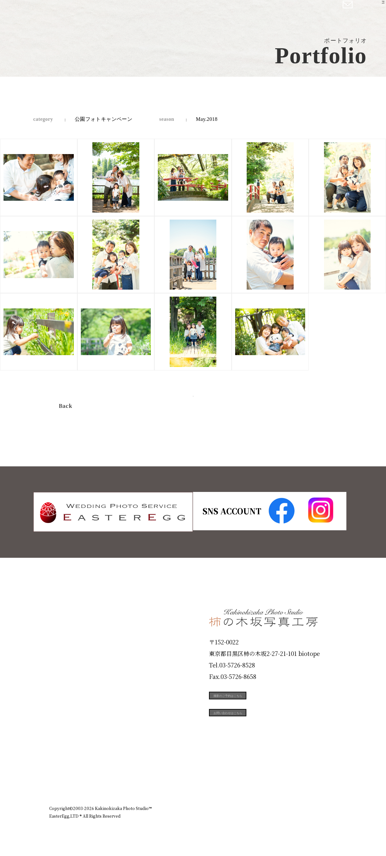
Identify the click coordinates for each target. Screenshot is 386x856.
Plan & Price (75, 615)
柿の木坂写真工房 (58, 12)
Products (67, 661)
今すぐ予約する (193, 404)
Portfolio (67, 684)
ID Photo (67, 638)
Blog (59, 753)
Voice (60, 730)
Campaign (70, 707)
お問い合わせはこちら (257, 729)
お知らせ (281, 780)
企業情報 (251, 780)
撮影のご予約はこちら (257, 700)
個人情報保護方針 (319, 780)
